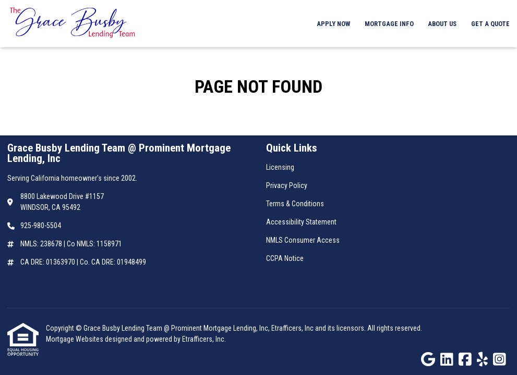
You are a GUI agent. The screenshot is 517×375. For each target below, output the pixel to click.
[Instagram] (499, 360)
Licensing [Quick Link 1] (280, 167)
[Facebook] (465, 360)
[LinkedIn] (446, 360)
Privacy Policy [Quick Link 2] (286, 185)
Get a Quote (490, 24)
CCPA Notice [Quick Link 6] (285, 258)
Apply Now (333, 24)
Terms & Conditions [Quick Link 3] (295, 203)
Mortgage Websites (75, 339)
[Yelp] (482, 360)
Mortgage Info (389, 24)
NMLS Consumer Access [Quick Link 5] (303, 240)
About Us (442, 24)
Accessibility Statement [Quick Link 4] (301, 222)
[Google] (428, 360)
